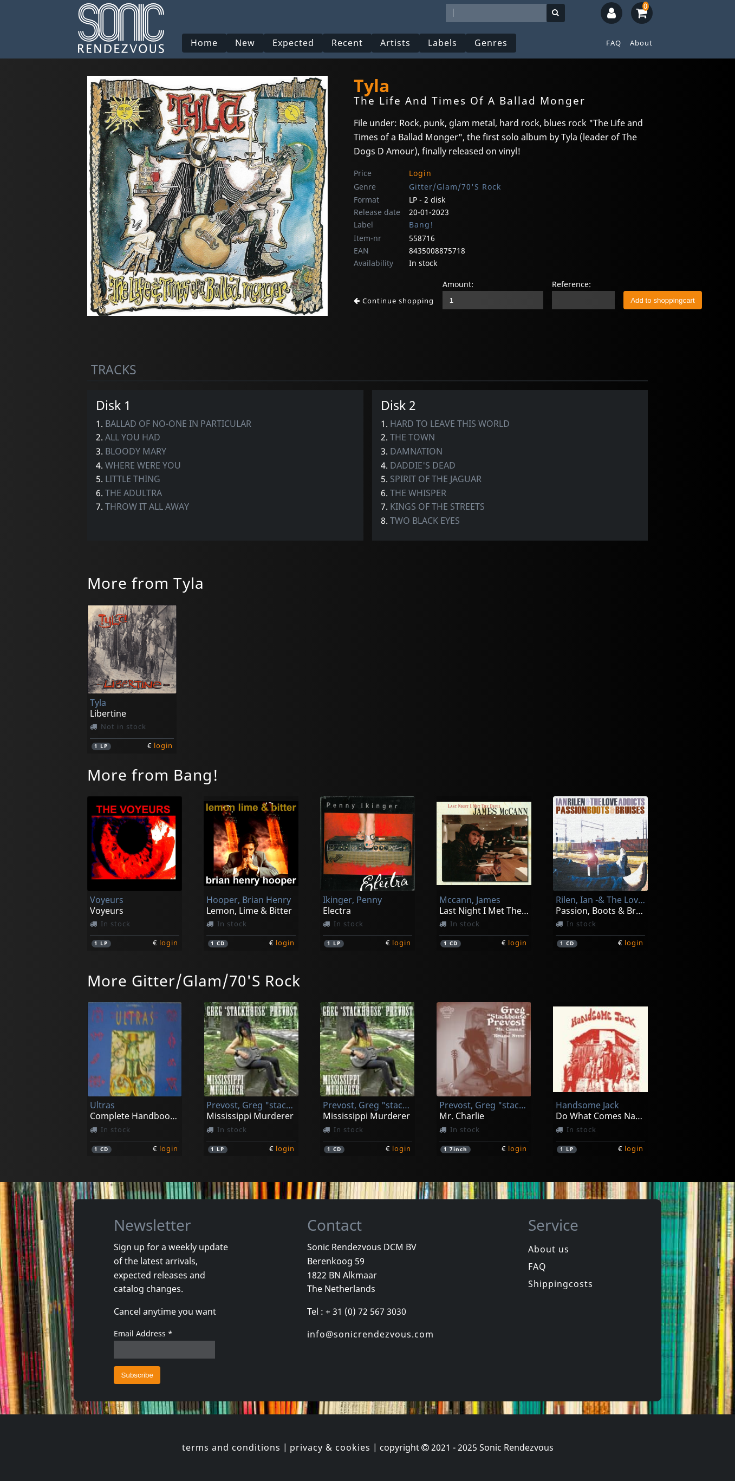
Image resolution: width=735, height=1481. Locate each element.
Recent (347, 43)
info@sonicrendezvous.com (370, 1334)
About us (548, 1249)
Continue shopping (394, 301)
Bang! (421, 224)
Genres (491, 43)
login (163, 745)
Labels (442, 43)
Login (420, 173)
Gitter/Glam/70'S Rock (455, 186)
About (641, 43)
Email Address (143, 1333)
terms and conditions (231, 1447)
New (245, 43)
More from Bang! (153, 774)
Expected (293, 43)
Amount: (458, 284)
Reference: (571, 284)
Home (204, 43)
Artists (395, 43)
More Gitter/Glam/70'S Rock (194, 980)
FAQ (613, 43)
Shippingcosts (560, 1284)
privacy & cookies (330, 1447)
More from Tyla (145, 583)
